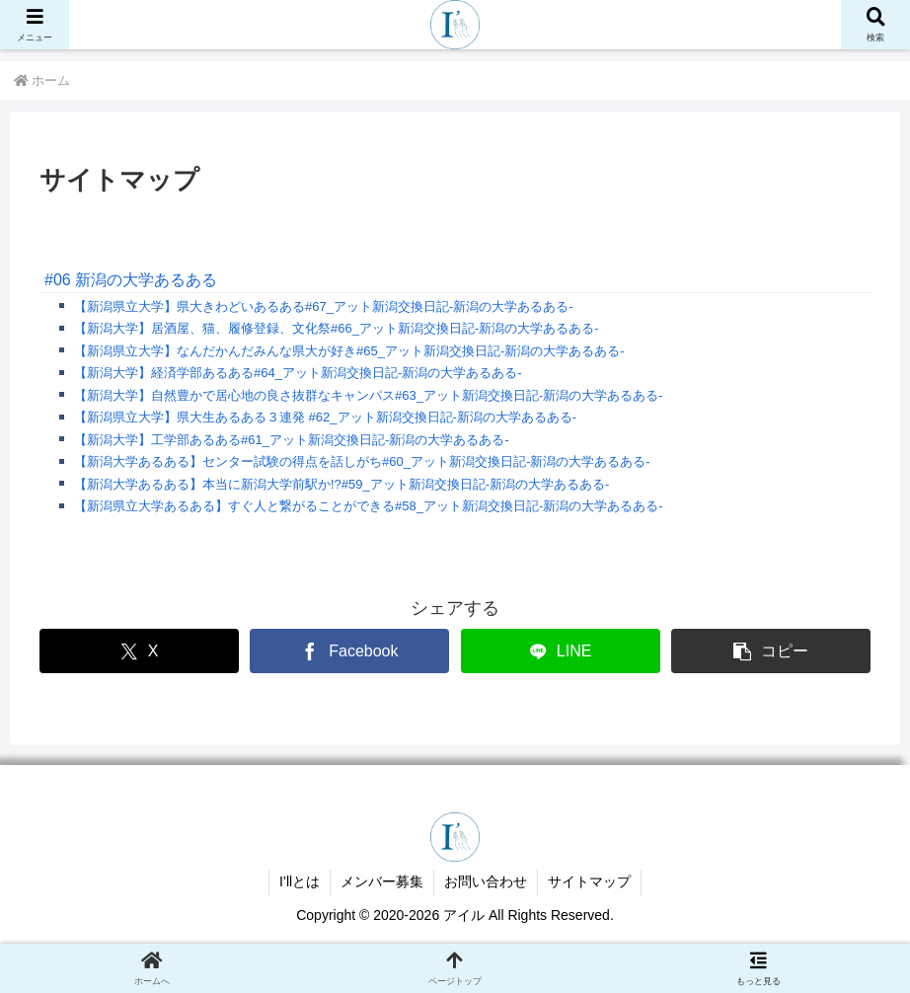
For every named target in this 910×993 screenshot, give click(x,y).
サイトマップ (589, 881)
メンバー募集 (382, 881)
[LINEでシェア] (560, 651)
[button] (771, 651)
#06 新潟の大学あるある (130, 279)
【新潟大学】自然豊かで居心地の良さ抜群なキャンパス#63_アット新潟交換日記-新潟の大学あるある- (368, 395)
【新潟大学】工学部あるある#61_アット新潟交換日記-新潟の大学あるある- (291, 439)
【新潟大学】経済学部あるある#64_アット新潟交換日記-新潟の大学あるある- (298, 372)
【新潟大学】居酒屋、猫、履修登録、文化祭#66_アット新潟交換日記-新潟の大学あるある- (336, 328)
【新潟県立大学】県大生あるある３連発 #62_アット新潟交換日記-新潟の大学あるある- (325, 417)
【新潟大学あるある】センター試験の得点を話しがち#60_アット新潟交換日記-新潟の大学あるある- (362, 461)
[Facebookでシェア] (349, 651)
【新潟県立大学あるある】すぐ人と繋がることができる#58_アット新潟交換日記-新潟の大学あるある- (368, 505)
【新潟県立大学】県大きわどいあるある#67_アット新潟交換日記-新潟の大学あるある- (323, 306)
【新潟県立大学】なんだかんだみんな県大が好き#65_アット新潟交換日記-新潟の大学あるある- (349, 351)
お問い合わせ (485, 881)
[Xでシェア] (139, 651)
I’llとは (299, 881)
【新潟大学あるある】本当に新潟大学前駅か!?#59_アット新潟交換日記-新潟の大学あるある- (341, 484)
